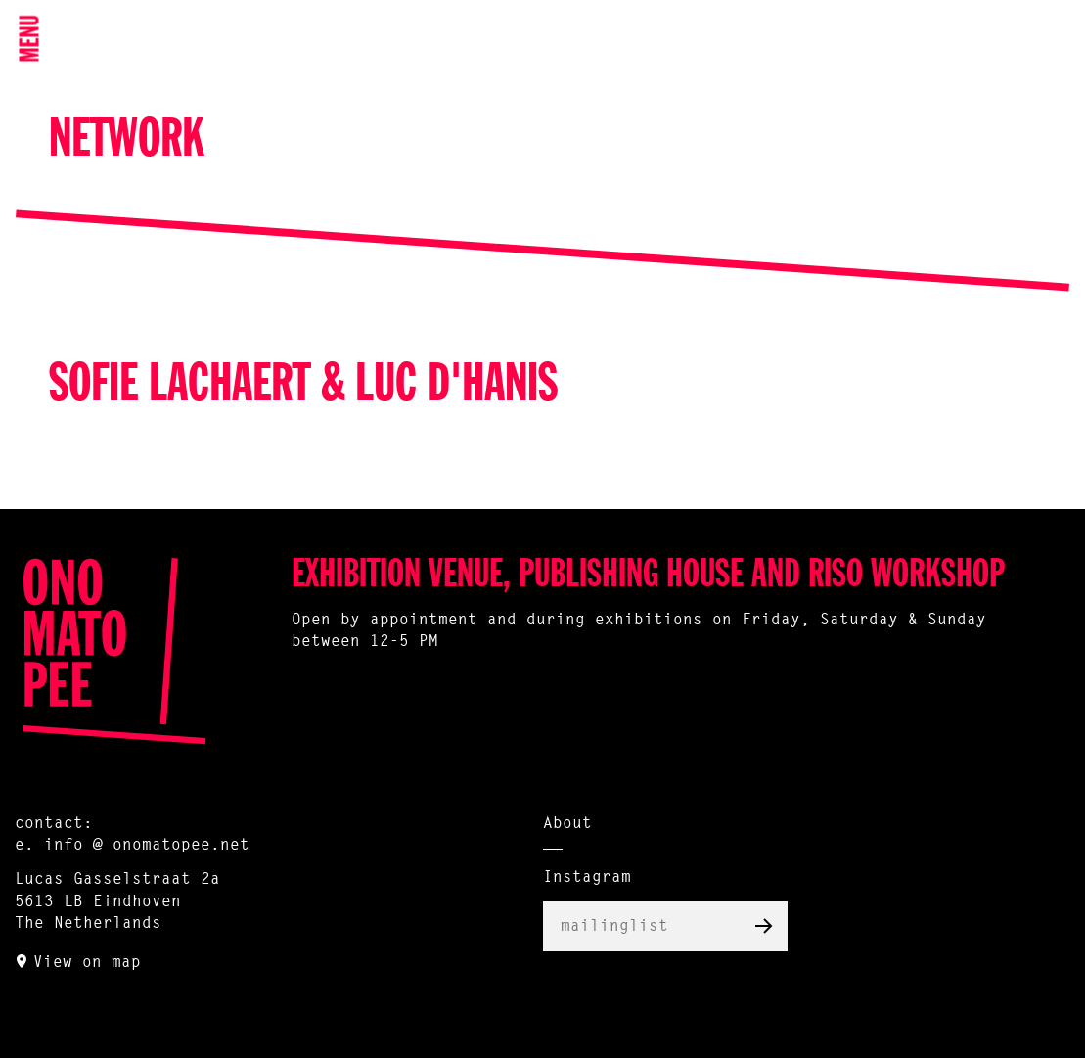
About (567, 824)
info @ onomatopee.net (146, 845)
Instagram (587, 878)
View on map (87, 963)
